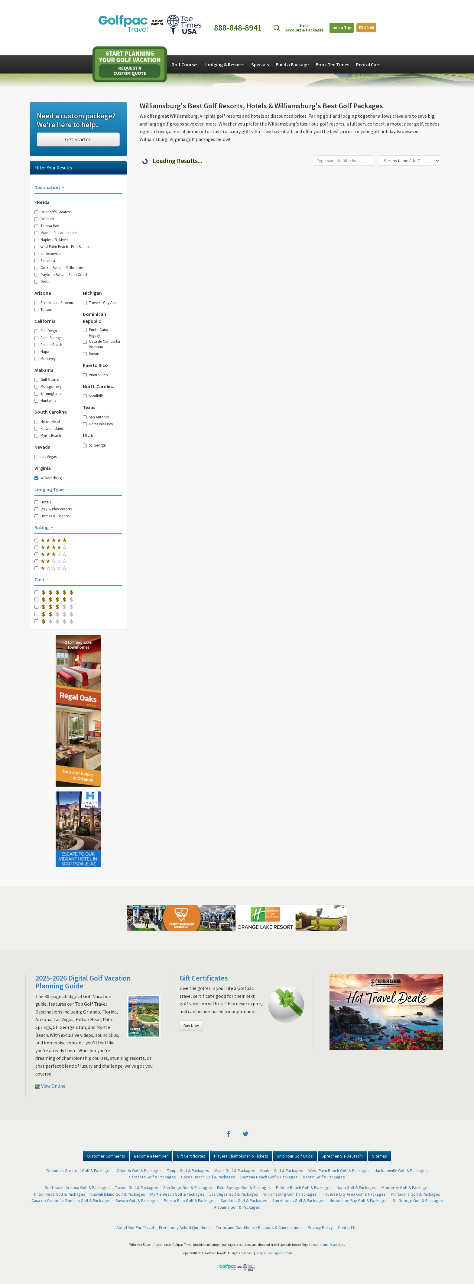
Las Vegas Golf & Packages (233, 1194)
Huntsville (45, 400)
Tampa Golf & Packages (188, 1170)
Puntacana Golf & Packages (415, 1194)
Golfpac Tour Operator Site (274, 1253)
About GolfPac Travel (135, 1227)
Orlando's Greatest (52, 211)
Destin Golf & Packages (324, 1177)
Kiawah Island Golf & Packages (117, 1194)
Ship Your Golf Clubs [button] (295, 1156)
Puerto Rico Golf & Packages (190, 1200)
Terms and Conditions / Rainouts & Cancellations (259, 1227)
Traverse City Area (100, 302)
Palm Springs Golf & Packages (244, 1187)
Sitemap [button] (379, 1156)
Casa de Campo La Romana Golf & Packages (70, 1200)
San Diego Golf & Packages (187, 1187)
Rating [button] (44, 527)
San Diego (45, 330)
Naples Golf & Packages (281, 1170)
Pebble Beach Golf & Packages (304, 1187)
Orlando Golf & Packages (139, 1170)
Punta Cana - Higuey (96, 332)
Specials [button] (260, 64)
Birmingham (47, 393)
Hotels (42, 502)
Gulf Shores (46, 379)
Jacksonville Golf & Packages (401, 1170)
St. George (94, 445)
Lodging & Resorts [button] (224, 64)
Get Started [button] (78, 139)
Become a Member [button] (151, 1156)
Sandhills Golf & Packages (244, 1200)
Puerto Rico (95, 374)
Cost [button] (42, 579)
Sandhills (93, 395)
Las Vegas (45, 456)
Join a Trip (342, 27)
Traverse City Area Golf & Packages (354, 1194)
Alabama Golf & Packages (237, 1207)
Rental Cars (368, 64)
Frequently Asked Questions (185, 1227)
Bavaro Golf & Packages (137, 1200)
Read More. (337, 1245)
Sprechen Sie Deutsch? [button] (342, 1156)
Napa (41, 351)
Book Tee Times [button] (332, 64)
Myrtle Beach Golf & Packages (177, 1194)
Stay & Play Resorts (53, 508)
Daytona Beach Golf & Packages (269, 1177)
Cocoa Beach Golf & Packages (208, 1177)
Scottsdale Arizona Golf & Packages (77, 1187)
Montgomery (48, 386)
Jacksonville (47, 253)
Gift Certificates (204, 978)
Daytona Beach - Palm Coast (60, 274)
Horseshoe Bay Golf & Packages (359, 1200)
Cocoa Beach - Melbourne (58, 267)
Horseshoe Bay (98, 423)
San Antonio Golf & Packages (298, 1200)
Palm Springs (47, 337)
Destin (42, 281)
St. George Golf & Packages (418, 1200)
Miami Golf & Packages (234, 1170)
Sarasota (44, 260)
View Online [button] (50, 1086)
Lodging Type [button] (51, 489)
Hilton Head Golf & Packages (59, 1194)
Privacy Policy (320, 1227)
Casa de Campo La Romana (101, 344)
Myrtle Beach (47, 435)
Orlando (44, 218)
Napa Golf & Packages (356, 1187)
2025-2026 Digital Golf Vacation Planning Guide (83, 982)
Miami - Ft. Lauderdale (55, 232)
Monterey (45, 358)
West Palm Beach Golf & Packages (339, 1170)
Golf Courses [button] (184, 64)
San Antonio (96, 416)
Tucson (43, 309)
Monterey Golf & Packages (405, 1187)
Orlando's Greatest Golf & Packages (79, 1170)
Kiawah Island (48, 428)
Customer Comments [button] (106, 1156)
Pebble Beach (48, 344)
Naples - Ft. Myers (51, 239)
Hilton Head (47, 421)
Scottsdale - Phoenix (54, 302)
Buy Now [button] (191, 1025)
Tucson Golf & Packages (136, 1187)
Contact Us (348, 1227)
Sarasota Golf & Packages (152, 1177)
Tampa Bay (46, 225)
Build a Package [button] (292, 64)
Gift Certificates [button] (191, 1156)
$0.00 (366, 27)
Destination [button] (49, 187)
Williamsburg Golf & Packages (290, 1194)
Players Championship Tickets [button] (241, 1156)
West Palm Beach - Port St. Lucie (63, 246)
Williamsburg (48, 477)
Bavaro (92, 353)
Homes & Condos (52, 515)
